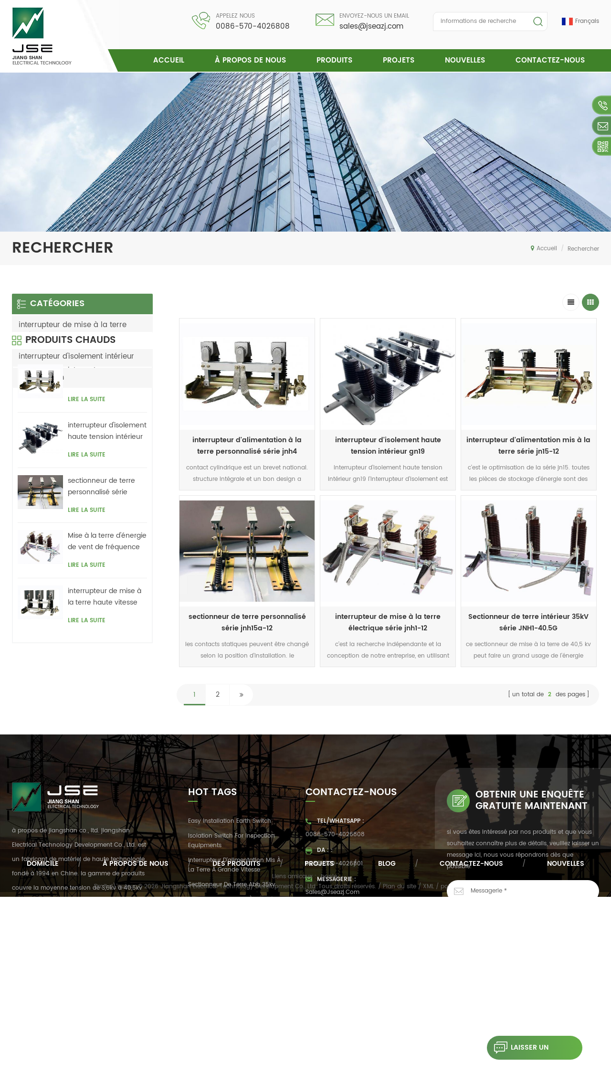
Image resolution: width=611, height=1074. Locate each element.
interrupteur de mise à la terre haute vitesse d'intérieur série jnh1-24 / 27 (106, 667)
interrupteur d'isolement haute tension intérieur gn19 (388, 446)
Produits (334, 60)
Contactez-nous (550, 60)
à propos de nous (250, 60)
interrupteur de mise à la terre (231, 956)
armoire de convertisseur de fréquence (228, 936)
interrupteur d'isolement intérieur (76, 356)
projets (398, 60)
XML (428, 1064)
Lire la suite (86, 470)
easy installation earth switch (229, 829)
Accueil (168, 60)
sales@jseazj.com (371, 26)
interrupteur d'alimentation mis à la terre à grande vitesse (234, 873)
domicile (43, 1033)
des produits (236, 1033)
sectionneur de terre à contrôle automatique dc (233, 912)
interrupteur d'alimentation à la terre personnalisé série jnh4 (247, 446)
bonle (329, 1053)
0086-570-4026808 (253, 26)
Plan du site (399, 1064)
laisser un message (517, 1048)
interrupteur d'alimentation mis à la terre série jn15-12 (528, 446)
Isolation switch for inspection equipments (231, 849)
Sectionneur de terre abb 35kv (231, 892)
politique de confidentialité (479, 1064)
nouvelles (465, 60)
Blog (387, 1033)
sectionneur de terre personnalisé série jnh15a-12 (101, 557)
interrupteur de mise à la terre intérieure (72, 330)
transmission (41, 377)
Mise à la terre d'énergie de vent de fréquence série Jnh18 (107, 612)
